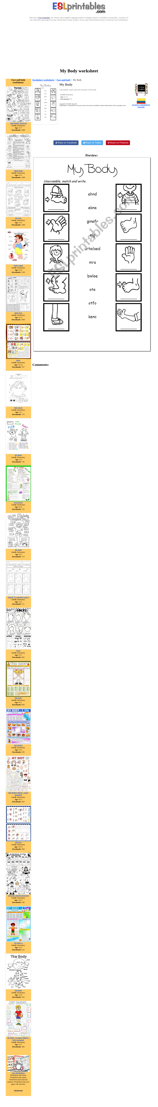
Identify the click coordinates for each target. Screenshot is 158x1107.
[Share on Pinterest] (118, 142)
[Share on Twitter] (92, 142)
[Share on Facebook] (66, 142)
